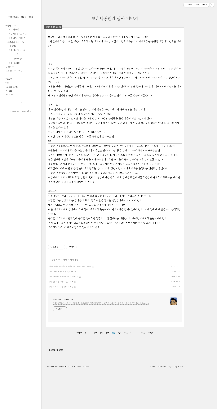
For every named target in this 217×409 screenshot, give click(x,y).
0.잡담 (11, 25)
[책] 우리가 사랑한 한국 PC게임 (61, 325)
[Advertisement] (20, 158)
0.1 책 (14, 29)
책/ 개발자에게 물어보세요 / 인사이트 (63, 315)
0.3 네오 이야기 (17, 38)
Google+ (85, 405)
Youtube (77, 405)
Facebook (69, 405)
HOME (9, 79)
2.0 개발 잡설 (17, 50)
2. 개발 (11, 46)
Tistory (163, 405)
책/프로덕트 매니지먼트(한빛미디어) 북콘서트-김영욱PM (70, 305)
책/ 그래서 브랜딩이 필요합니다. (61, 310)
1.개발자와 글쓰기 (15, 42)
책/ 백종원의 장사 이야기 (115, 18)
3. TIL (10, 67)
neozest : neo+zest (20, 17)
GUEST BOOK (12, 86)
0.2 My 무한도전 (18, 33)
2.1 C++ (14, 54)
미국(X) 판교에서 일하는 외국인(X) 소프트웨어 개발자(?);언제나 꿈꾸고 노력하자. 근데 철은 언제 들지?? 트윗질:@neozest (101, 341)
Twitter (61, 405)
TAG (7, 83)
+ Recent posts (55, 388)
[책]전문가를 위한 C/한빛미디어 (61, 320)
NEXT (150, 371)
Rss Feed (50, 405)
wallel (180, 405)
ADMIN (9, 94)
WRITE (9, 90)
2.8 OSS (14, 62)
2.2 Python (16, 58)
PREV (79, 371)
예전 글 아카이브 (14, 71)
